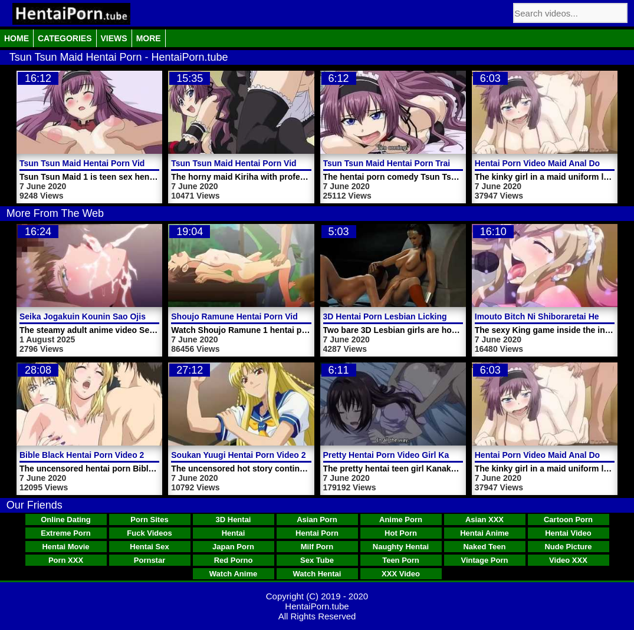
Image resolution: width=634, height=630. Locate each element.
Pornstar (149, 560)
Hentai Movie (65, 546)
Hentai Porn (317, 533)
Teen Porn (400, 560)
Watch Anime (233, 573)
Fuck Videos (149, 533)
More (148, 38)
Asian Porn (317, 519)
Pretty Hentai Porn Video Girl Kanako (395, 455)
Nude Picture (568, 546)
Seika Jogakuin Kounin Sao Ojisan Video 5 (103, 316)
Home (16, 38)
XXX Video (401, 573)
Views (114, 38)
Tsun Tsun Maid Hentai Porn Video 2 (242, 163)
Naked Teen (484, 546)
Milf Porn (317, 546)
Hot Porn (401, 533)
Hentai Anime (484, 533)
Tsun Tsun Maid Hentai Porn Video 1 (90, 163)
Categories (65, 38)
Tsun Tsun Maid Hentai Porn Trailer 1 (395, 163)
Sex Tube (317, 560)
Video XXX (568, 560)
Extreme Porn (66, 533)
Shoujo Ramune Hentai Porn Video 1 (242, 316)
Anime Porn (400, 519)
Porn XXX (65, 560)
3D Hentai (233, 519)
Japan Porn (233, 546)
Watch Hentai (317, 573)
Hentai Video (568, 533)
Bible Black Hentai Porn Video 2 (81, 455)
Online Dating (66, 519)
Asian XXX (484, 519)
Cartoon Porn (568, 519)
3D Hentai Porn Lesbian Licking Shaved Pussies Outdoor (435, 316)
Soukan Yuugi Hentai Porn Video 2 (238, 455)
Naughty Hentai (401, 546)
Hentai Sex (149, 546)
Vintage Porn (484, 560)
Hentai (233, 533)
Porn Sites (149, 519)
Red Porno (233, 560)
